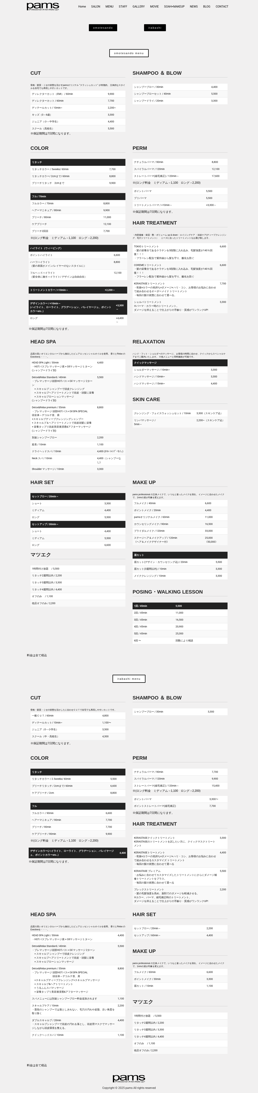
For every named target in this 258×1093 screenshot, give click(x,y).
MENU (109, 6)
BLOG (206, 6)
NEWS (194, 6)
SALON (95, 6)
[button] (129, 53)
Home (82, 6)
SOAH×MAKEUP (174, 6)
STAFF (123, 6)
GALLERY (139, 6)
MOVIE (154, 6)
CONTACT (222, 6)
